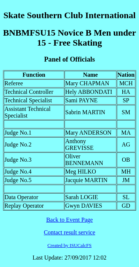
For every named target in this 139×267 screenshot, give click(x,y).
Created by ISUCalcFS (69, 245)
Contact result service (69, 232)
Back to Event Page (69, 220)
